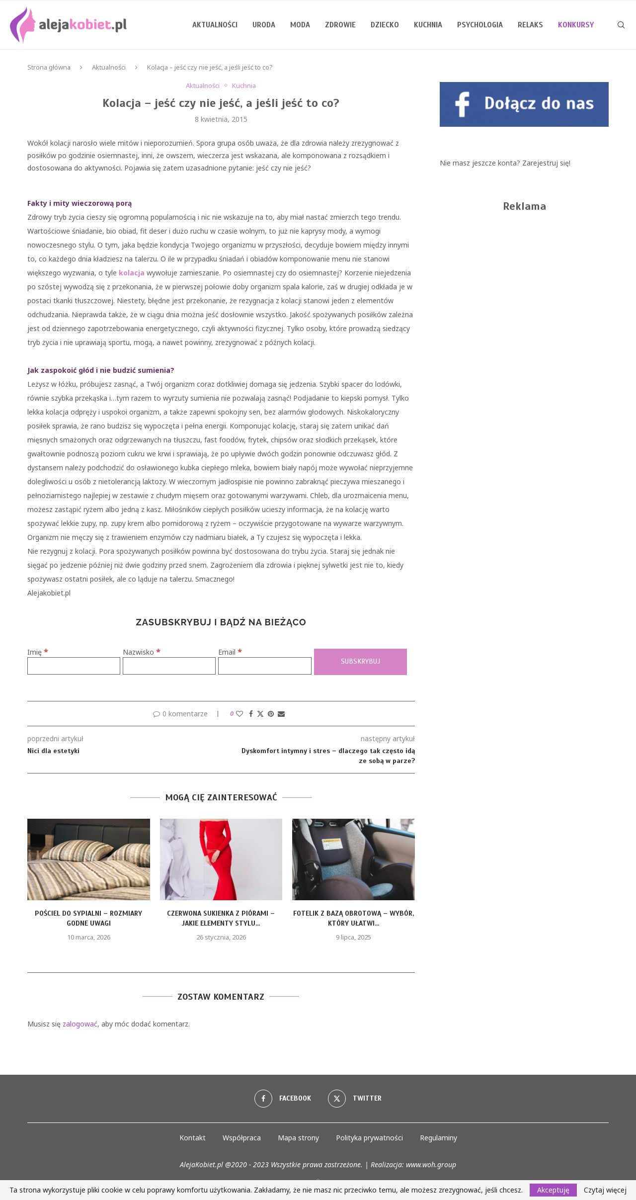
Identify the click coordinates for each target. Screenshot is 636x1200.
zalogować (80, 1024)
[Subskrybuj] (360, 662)
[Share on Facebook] (251, 713)
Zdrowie (340, 24)
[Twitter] (355, 1099)
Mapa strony (298, 1137)
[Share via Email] (281, 713)
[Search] (621, 24)
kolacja (132, 272)
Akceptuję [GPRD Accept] (553, 1190)
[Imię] (73, 666)
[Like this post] (239, 713)
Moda (300, 24)
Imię (37, 652)
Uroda (263, 24)
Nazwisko (141, 652)
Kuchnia (428, 24)
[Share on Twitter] (260, 713)
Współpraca (242, 1137)
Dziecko (385, 24)
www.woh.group (431, 1164)
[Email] (264, 666)
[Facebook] (282, 1099)
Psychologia (480, 24)
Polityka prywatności (369, 1137)
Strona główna (49, 67)
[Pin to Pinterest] (271, 713)
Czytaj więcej (605, 1190)
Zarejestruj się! (546, 163)
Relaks (530, 24)
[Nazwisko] (169, 666)
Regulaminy (438, 1137)
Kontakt (192, 1137)
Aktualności (215, 24)
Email (230, 652)
